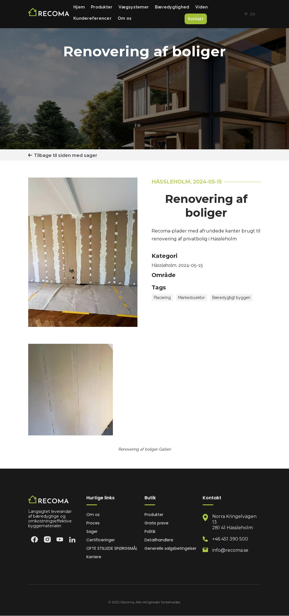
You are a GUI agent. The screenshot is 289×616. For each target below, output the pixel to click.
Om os (125, 18)
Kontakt (195, 19)
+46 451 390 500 (230, 539)
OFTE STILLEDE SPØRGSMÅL (111, 548)
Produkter (101, 7)
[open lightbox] (70, 389)
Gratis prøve (156, 523)
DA (249, 14)
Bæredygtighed (172, 7)
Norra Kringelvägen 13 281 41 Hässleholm (234, 522)
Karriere (93, 557)
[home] (48, 14)
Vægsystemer (134, 7)
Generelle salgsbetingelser (170, 548)
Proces (93, 523)
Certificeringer (100, 540)
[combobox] (249, 14)
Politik (150, 532)
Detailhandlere (158, 540)
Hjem (79, 7)
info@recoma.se (230, 550)
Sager (92, 532)
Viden (201, 7)
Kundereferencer (92, 18)
